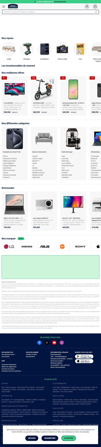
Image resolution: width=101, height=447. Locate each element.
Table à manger (37, 158)
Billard (70, 414)
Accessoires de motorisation (69, 404)
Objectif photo (23, 424)
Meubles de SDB (37, 175)
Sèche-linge (75, 387)
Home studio (6, 391)
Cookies (69, 359)
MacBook (42, 400)
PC (12, 400)
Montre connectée (9, 170)
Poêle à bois (68, 400)
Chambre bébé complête (90, 424)
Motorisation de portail (60, 402)
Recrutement (30, 356)
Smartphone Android (10, 158)
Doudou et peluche (92, 412)
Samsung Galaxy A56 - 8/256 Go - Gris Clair (73, 104)
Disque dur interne (15, 402)
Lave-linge (56, 387)
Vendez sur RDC (31, 354)
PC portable (95, 156)
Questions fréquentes (9, 364)
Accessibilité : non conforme (60, 365)
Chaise (34, 163)
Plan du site (50, 379)
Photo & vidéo (62, 59)
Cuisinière (56, 391)
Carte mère (94, 172)
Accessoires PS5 (22, 387)
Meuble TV (35, 161)
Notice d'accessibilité (58, 367)
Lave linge (65, 158)
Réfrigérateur (65, 387)
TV (30, 424)
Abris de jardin (93, 400)
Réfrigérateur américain (86, 389)
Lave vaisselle (66, 163)
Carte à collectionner (60, 414)
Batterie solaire (86, 404)
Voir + (21, 238)
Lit (33, 165)
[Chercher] (96, 12)
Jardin (9, 59)
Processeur (94, 175)
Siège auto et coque (74, 424)
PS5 (3, 387)
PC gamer (94, 163)
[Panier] (95, 6)
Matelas (35, 168)
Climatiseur (83, 400)
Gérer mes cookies (57, 361)
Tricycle (63, 424)
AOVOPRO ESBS (38, 103)
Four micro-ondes (67, 391)
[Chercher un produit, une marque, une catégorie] (49, 12)
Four (63, 168)
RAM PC (35, 400)
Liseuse (5, 172)
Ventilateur (65, 177)
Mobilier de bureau (38, 172)
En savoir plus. (84, 432)
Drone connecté (25, 412)
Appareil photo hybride (9, 424)
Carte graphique (19, 400)
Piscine (71, 402)
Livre (80, 59)
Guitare (13, 389)
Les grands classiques (66, 416)
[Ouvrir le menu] (3, 6)
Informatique (95, 152)
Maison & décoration (39, 152)
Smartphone (44, 59)
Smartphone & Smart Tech (12, 152)
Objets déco (36, 177)
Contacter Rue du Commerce (11, 371)
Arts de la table (37, 170)
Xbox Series (31, 389)
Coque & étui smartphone (10, 412)
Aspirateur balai (67, 175)
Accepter (68, 438)
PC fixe (93, 161)
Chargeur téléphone (9, 165)
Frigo (63, 156)
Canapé (34, 156)
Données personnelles (58, 359)
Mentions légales (56, 363)
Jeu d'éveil (56, 424)
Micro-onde (65, 170)
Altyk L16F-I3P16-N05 (11, 218)
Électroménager (67, 152)
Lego (54, 412)
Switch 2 (32, 387)
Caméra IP (6, 177)
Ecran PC (94, 165)
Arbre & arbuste (58, 400)
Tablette (93, 168)
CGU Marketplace (61, 356)
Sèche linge (65, 161)
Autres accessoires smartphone (20, 414)
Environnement (56, 354)
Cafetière (65, 172)
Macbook (94, 158)
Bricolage (26, 59)
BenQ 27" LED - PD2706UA (71, 218)
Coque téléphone (8, 163)
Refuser (31, 438)
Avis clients (5, 356)
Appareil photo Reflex (39, 424)
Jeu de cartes (78, 414)
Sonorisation (21, 389)
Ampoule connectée (9, 175)
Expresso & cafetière (70, 389)
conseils (32, 322)
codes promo (39, 322)
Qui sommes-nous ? (8, 354)
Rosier (76, 400)
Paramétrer (49, 438)
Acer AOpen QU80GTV (40, 218)
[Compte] (87, 6)
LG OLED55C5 (9, 103)
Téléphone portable (9, 161)
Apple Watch (7, 168)
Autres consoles (10, 387)
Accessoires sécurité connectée (12, 416)
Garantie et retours (8, 369)
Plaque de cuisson (68, 165)
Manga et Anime (89, 414)
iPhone (5, 156)
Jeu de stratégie (79, 412)
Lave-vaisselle (85, 387)
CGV (52, 356)
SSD (32, 402)
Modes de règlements (9, 367)
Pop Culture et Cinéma (64, 412)
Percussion (40, 389)
